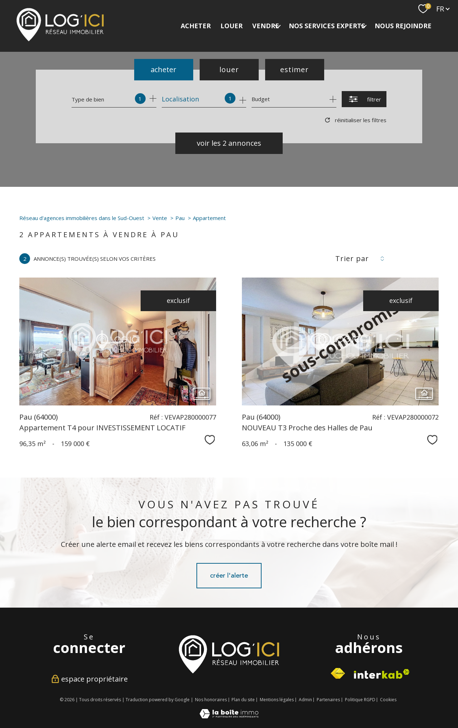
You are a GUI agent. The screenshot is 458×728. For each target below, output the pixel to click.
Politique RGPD (360, 700)
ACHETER (196, 25)
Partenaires (328, 700)
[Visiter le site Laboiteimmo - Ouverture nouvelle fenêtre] (229, 716)
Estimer (294, 69)
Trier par (352, 258)
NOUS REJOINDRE (403, 25)
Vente (159, 217)
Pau (180, 217)
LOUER (231, 25)
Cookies (388, 699)
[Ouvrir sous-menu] (277, 26)
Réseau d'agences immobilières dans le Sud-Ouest (81, 217)
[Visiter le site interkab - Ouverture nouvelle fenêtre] (229, 653)
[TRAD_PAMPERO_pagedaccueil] (60, 39)
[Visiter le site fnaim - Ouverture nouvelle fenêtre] (337, 673)
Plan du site (243, 700)
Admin (305, 700)
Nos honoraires (211, 700)
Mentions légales (277, 700)
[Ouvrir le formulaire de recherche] (364, 99)
